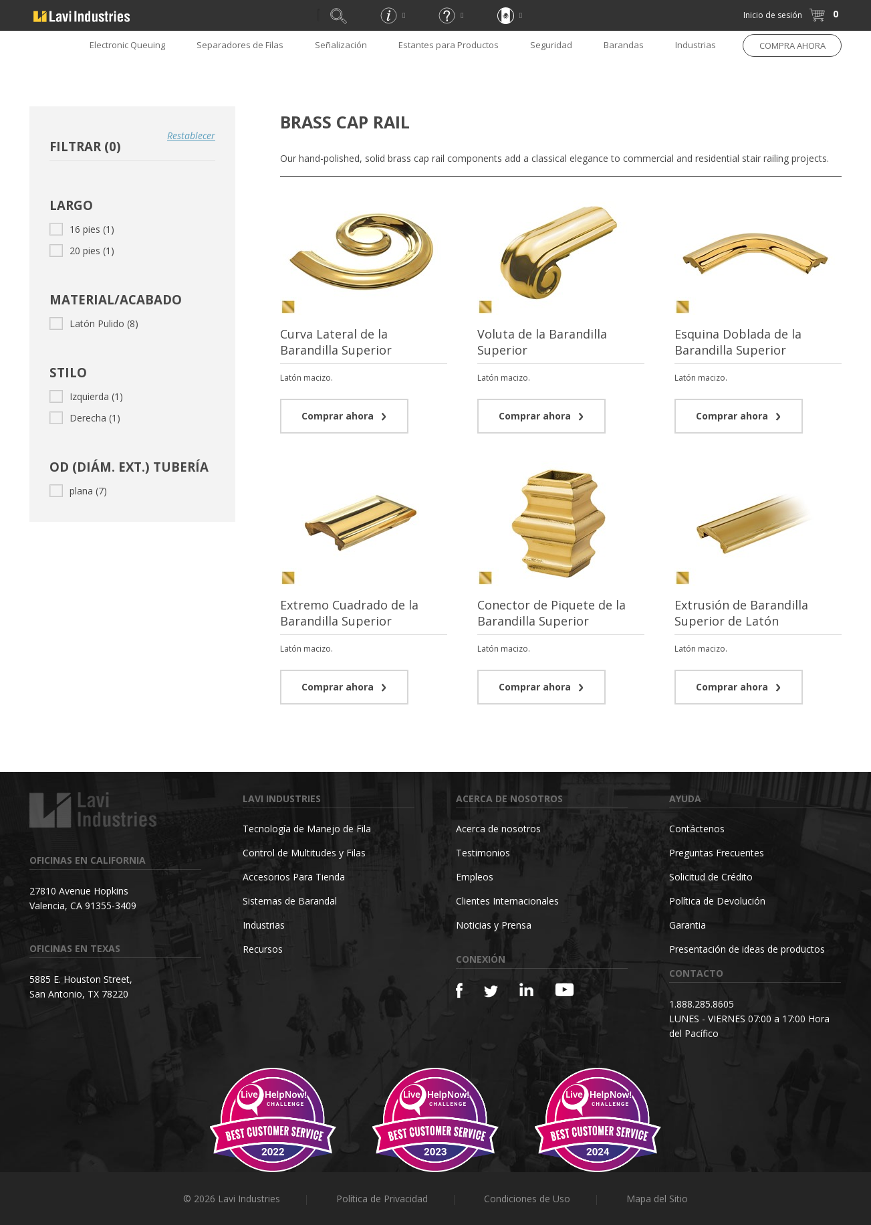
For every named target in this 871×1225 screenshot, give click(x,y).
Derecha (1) (84, 417)
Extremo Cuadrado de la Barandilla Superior (349, 613)
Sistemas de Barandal (290, 900)
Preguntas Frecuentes (716, 852)
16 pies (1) (81, 229)
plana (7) (78, 490)
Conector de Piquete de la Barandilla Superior (551, 613)
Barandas (624, 45)
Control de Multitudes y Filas (304, 852)
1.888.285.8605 (701, 1004)
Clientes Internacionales (507, 900)
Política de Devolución (717, 900)
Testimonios (483, 852)
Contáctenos (697, 828)
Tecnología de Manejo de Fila (307, 828)
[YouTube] (564, 989)
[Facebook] (459, 990)
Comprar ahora (344, 415)
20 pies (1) (81, 250)
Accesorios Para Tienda (294, 876)
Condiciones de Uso (527, 1198)
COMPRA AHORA (792, 45)
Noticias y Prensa (493, 925)
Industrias (695, 45)
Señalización (341, 45)
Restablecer (191, 135)
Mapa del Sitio (657, 1198)
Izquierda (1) (86, 396)
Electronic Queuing (127, 45)
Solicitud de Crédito (711, 876)
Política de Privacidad (382, 1198)
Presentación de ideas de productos (747, 949)
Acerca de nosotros (498, 828)
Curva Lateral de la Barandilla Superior (336, 342)
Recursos (263, 949)
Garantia (687, 925)
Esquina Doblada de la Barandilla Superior (737, 342)
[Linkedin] (526, 990)
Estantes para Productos (448, 45)
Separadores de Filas (240, 45)
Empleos (474, 876)
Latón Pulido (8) (93, 323)
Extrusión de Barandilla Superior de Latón (741, 613)
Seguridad (551, 45)
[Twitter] (491, 991)
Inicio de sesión (772, 15)
